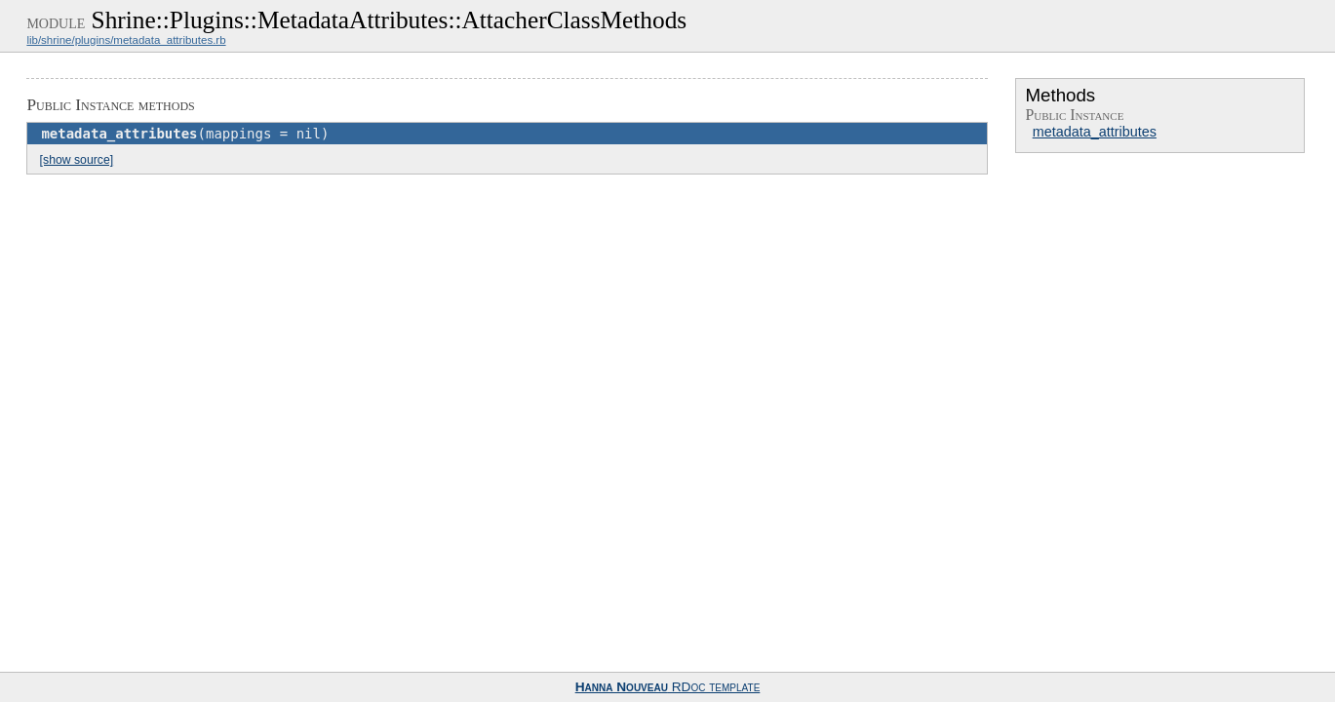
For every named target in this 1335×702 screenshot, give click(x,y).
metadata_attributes (1095, 131)
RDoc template (668, 687)
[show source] (76, 160)
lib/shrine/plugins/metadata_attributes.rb (125, 40)
